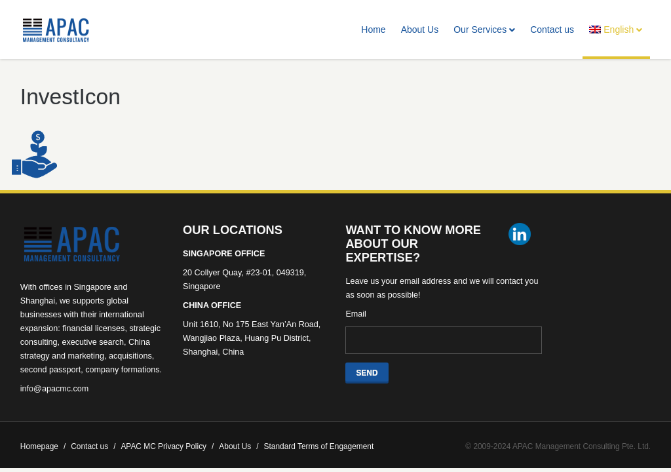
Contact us (552, 29)
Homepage (43, 446)
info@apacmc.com (54, 388)
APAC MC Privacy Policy (167, 446)
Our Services (484, 29)
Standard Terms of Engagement (319, 446)
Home (373, 29)
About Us (420, 29)
